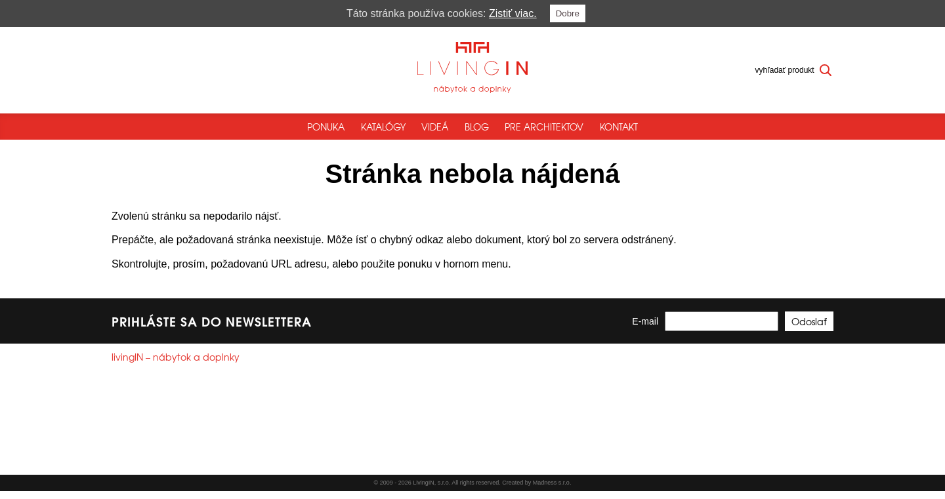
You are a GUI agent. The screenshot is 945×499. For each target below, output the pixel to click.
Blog (477, 126)
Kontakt (619, 126)
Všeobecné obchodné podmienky (170, 469)
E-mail (645, 330)
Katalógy (383, 126)
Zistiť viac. (513, 13)
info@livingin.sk (164, 440)
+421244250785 (157, 428)
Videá (434, 126)
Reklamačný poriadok (278, 469)
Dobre (567, 13)
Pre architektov (544, 126)
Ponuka (326, 126)
